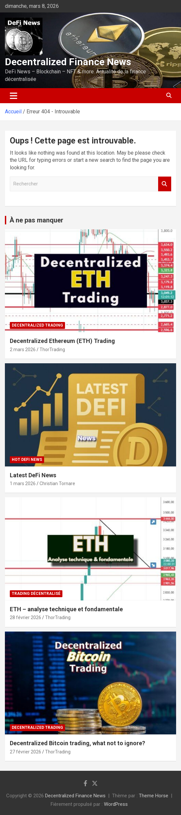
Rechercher (164, 184)
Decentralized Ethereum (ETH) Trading (62, 340)
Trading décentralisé (36, 593)
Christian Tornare (57, 483)
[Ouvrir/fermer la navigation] (13, 95)
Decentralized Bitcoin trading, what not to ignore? (77, 743)
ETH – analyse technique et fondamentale (66, 609)
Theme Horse (153, 796)
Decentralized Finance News (68, 61)
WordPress (116, 804)
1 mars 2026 (23, 483)
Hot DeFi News (27, 459)
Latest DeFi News (33, 475)
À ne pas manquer (36, 220)
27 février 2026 (25, 751)
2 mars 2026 (23, 349)
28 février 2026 (25, 617)
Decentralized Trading (37, 325)
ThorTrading (52, 349)
